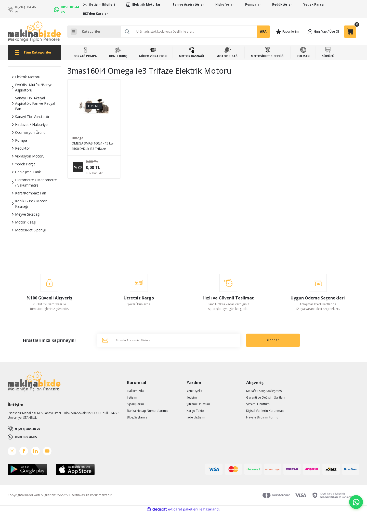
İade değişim (196, 417)
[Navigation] (34, 52)
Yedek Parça (313, 4)
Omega (77, 138)
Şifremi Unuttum (198, 404)
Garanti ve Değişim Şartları (265, 397)
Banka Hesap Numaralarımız (147, 411)
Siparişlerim (135, 404)
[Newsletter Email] (168, 340)
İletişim (132, 397)
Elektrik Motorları (147, 4)
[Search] (195, 31)
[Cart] (350, 31)
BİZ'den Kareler (95, 13)
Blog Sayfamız (137, 417)
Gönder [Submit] (273, 340)
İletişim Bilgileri (102, 4)
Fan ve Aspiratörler (188, 4)
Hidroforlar (224, 4)
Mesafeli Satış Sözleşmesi (264, 391)
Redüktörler (282, 4)
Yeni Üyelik (194, 391)
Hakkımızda (135, 391)
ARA (263, 31)
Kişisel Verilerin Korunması (265, 411)
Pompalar (253, 4)
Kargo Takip (195, 411)
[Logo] (34, 31)
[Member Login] (317, 32)
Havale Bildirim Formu (262, 417)
